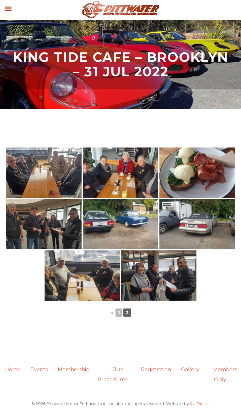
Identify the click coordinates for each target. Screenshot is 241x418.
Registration (156, 369)
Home (12, 369)
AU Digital (200, 403)
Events (39, 369)
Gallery (190, 369)
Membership (73, 369)
